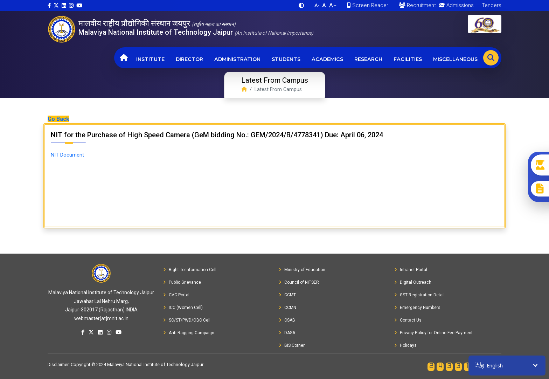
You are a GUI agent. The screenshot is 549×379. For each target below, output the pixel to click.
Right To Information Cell (189, 269)
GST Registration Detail (419, 294)
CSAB (287, 320)
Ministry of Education (302, 269)
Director (189, 59)
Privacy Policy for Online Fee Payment (433, 332)
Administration (237, 59)
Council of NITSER (299, 282)
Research (368, 59)
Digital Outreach (412, 282)
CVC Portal (176, 294)
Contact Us (408, 320)
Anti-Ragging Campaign (188, 332)
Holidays (405, 345)
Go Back (58, 119)
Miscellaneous (455, 59)
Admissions (455, 5)
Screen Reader (367, 5)
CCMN (287, 307)
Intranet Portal (410, 269)
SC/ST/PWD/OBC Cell (186, 320)
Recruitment (417, 5)
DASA (287, 332)
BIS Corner (292, 345)
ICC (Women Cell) (183, 307)
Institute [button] (150, 59)
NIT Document (67, 155)
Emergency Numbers (417, 307)
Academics (327, 59)
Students (286, 59)
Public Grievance (182, 282)
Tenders (490, 5)
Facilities (408, 59)
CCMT (287, 294)
